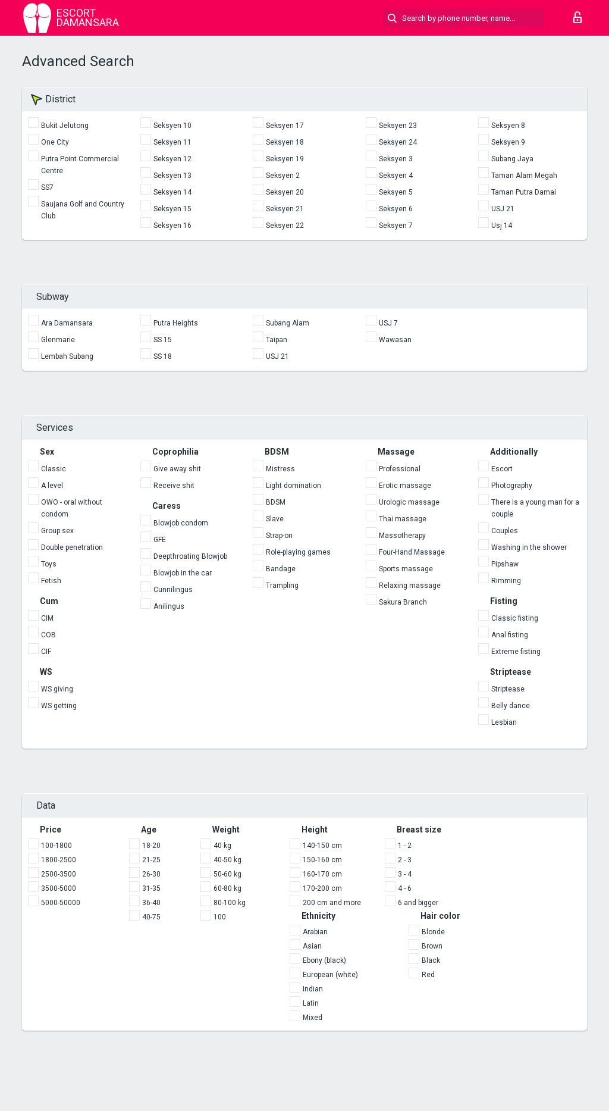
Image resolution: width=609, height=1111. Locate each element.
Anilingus (168, 606)
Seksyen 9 (508, 142)
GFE (159, 540)
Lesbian (504, 722)
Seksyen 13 (172, 175)
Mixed (312, 1017)
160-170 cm (322, 874)
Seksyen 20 (285, 192)
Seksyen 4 (396, 175)
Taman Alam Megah (524, 175)
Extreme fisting (516, 651)
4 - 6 (405, 888)
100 (220, 917)
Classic (53, 469)
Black (431, 960)
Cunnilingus (173, 590)
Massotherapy (402, 535)
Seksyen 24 (398, 142)
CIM (47, 618)
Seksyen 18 (285, 142)
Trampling (282, 585)
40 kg (222, 845)
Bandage (281, 569)
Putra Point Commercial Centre (80, 165)
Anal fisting (509, 635)
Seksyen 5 (396, 192)
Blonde (433, 932)
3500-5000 (58, 888)
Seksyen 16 (172, 225)
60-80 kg (227, 888)
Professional (399, 469)
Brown (432, 946)
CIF (46, 651)
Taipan (276, 340)
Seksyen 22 (285, 225)
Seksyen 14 (172, 192)
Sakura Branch (403, 602)
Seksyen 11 (172, 142)
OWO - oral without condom (71, 508)
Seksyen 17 (285, 125)
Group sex (57, 531)
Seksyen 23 (398, 125)
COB (48, 635)
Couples (504, 531)
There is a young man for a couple (535, 508)
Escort (502, 469)
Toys (48, 564)
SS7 (47, 187)
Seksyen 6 (396, 209)
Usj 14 (501, 225)
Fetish (51, 581)
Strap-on (279, 535)
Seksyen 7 (396, 225)
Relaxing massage (410, 585)
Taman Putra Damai (523, 192)
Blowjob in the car (182, 573)
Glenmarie (58, 340)
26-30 (151, 874)
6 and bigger (418, 903)
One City (55, 142)
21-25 (151, 860)
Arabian (315, 932)
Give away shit (177, 469)
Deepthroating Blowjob (190, 556)
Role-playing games (298, 552)
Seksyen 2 (283, 175)
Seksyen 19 (285, 159)
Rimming (506, 581)
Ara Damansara (67, 323)
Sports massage (406, 569)
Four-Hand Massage (412, 552)
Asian (312, 946)
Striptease (508, 689)
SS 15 (162, 340)
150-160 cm (322, 860)
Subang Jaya (512, 159)
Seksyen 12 (172, 159)
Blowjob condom (180, 523)
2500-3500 (58, 874)
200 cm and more (332, 903)
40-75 (151, 917)
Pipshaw (505, 564)
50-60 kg (227, 874)
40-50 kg (227, 860)
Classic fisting (514, 618)
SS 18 (162, 356)
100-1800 (56, 845)
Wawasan (395, 340)
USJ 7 (388, 323)
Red (428, 975)
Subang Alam (287, 323)
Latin (311, 1003)
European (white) (330, 975)
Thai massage (402, 519)
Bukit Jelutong (65, 125)
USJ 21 (502, 209)
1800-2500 (58, 860)
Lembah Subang (67, 356)
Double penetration (72, 547)
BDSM (275, 502)
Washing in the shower (529, 547)
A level (52, 485)
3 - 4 (405, 874)
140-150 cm (322, 845)
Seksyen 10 (172, 125)
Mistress (280, 469)
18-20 (151, 845)
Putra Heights (175, 323)
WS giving (57, 689)
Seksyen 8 (508, 125)
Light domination (293, 485)
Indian (313, 989)
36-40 (151, 903)
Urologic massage (409, 502)
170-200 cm (322, 888)
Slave (275, 519)
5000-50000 (60, 903)
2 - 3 (405, 860)
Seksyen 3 (396, 159)
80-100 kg (230, 903)
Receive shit (173, 485)
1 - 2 (405, 845)
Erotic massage (405, 485)
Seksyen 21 (285, 209)
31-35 (151, 888)
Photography (511, 485)
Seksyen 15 (172, 209)
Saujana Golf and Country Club (82, 210)
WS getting (59, 706)
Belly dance (510, 706)
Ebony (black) (324, 960)
